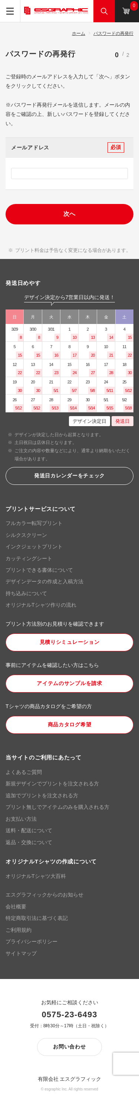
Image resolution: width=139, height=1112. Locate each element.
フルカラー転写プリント (34, 523)
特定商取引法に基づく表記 (37, 918)
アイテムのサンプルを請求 (69, 683)
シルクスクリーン (26, 535)
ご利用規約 (19, 930)
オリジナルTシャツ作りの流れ (41, 605)
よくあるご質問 (24, 772)
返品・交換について (29, 842)
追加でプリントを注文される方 (42, 795)
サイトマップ (21, 953)
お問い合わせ (69, 1047)
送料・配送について (29, 830)
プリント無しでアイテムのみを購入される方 (57, 807)
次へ (69, 214)
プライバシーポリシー (31, 941)
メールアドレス (30, 147)
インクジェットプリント (34, 546)
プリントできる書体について (39, 570)
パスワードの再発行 (113, 33)
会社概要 (16, 907)
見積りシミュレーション (70, 642)
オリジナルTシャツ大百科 (36, 876)
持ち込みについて (26, 593)
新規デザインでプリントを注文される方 (52, 784)
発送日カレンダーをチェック (69, 476)
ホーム (78, 33)
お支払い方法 (21, 819)
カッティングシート (29, 558)
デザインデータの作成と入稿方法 (44, 581)
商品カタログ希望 (70, 724)
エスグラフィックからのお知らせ (44, 895)
